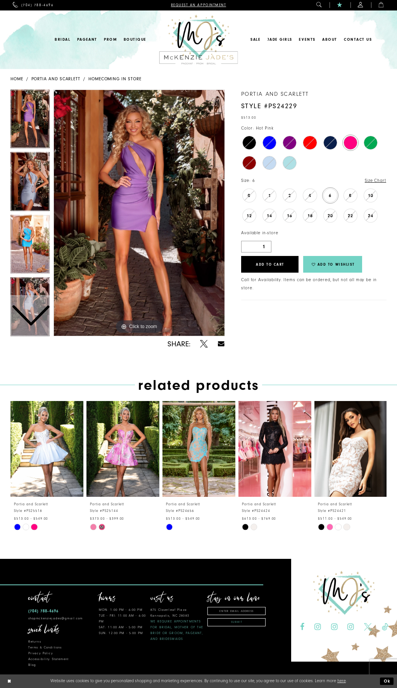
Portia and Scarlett (56, 78)
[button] (319, 5)
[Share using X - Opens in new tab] (204, 344)
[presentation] (46, 449)
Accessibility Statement (48, 659)
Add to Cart (270, 264)
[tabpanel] (139, 213)
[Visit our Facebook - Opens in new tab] (302, 627)
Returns (34, 641)
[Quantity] (256, 246)
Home (16, 78)
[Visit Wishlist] (340, 5)
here (341, 680)
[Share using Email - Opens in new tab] (221, 343)
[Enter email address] (236, 611)
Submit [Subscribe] (236, 622)
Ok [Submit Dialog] (387, 681)
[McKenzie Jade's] (198, 40)
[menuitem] (33, 5)
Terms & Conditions (45, 647)
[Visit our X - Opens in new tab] (368, 627)
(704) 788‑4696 (43, 611)
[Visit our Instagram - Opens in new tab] (317, 627)
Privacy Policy (40, 653)
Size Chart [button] (375, 180)
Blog (32, 665)
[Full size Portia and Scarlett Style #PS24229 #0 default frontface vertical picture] (139, 213)
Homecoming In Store (115, 78)
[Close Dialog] (8, 681)
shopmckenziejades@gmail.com (55, 618)
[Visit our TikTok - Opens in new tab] (384, 627)
